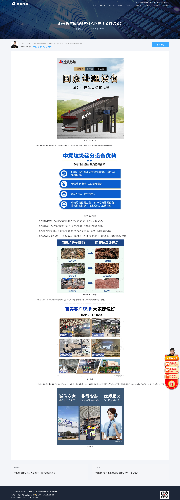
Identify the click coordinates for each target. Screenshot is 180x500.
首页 (94, 5)
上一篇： (49, 472)
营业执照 (35, 497)
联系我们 (166, 5)
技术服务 (157, 5)
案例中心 (138, 5)
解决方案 (111, 5)
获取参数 (174, 364)
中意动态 (148, 5)
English (166, 2)
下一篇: (130, 472)
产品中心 (120, 5)
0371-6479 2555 (158, 2)
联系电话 (173, 376)
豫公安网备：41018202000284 (44, 495)
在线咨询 (160, 45)
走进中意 (102, 5)
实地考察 (174, 370)
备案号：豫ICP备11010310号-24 (21, 497)
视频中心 (129, 5)
